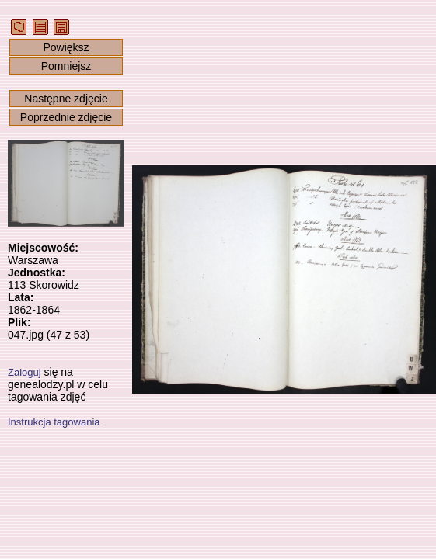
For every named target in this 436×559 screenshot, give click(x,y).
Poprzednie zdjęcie (66, 117)
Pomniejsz (66, 66)
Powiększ (66, 47)
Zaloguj (24, 372)
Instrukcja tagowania (54, 422)
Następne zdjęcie (65, 98)
